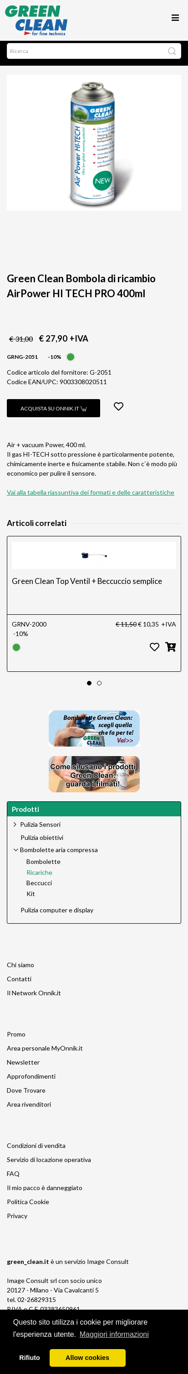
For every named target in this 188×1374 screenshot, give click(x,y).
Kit (30, 898)
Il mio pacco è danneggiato (44, 1192)
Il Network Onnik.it (34, 997)
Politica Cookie (28, 1206)
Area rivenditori (29, 1109)
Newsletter (23, 1066)
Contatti (19, 983)
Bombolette (43, 866)
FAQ (13, 1178)
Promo (16, 1038)
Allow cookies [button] (87, 1357)
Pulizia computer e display (56, 914)
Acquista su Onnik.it (53, 413)
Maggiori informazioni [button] (114, 1334)
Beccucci (39, 887)
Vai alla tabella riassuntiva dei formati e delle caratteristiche (90, 497)
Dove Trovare (26, 1095)
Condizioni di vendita (36, 1150)
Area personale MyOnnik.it (45, 1052)
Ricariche (39, 877)
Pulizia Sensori (40, 829)
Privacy (17, 1220)
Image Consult (108, 1266)
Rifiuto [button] (29, 1357)
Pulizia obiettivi (41, 842)
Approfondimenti (31, 1081)
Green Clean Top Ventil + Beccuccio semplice (87, 585)
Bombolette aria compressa (59, 854)
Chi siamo (20, 969)
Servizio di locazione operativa (49, 1164)
